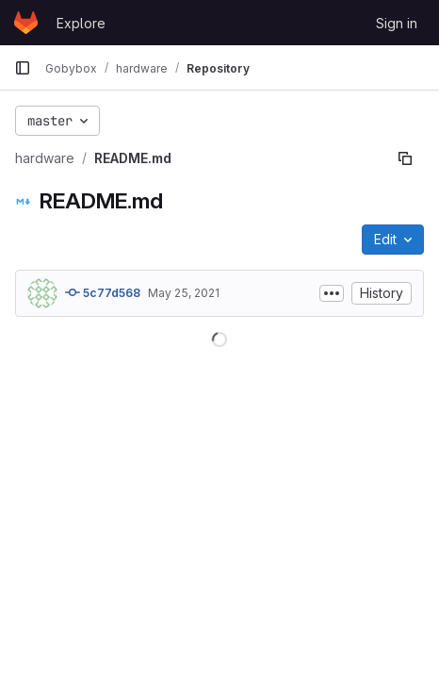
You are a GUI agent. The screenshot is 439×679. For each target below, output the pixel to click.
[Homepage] (25, 23)
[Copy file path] (405, 158)
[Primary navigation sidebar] (23, 68)
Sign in (396, 23)
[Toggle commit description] (331, 293)
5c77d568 (102, 292)
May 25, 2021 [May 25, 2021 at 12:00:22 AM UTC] (184, 293)
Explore (81, 23)
